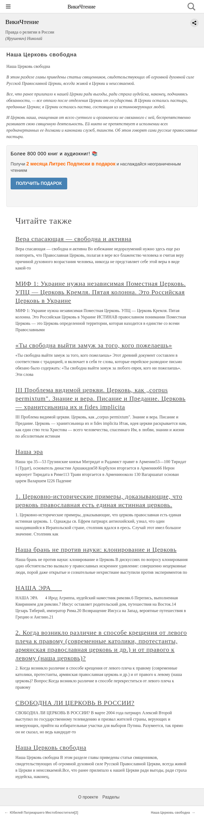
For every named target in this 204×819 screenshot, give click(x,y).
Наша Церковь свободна (50, 747)
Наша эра (29, 451)
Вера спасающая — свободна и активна (73, 238)
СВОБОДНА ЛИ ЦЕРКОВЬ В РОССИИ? (74, 702)
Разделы (110, 797)
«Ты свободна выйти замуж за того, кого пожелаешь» (93, 345)
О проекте (88, 797)
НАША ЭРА (38, 587)
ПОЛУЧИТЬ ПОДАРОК (39, 183)
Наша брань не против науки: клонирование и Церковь (96, 549)
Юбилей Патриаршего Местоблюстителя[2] (44, 812)
